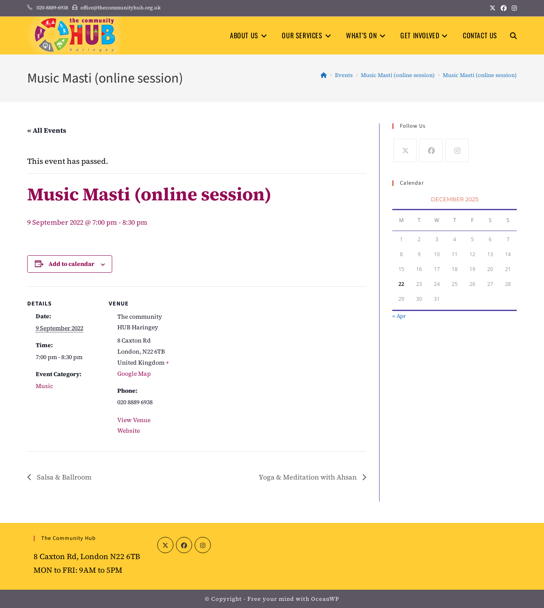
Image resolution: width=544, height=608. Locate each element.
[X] (405, 150)
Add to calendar (71, 264)
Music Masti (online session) (480, 75)
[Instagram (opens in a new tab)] (513, 8)
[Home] (323, 75)
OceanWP (325, 598)
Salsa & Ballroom (63, 477)
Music (44, 386)
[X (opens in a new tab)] (492, 8)
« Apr (399, 316)
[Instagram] (457, 150)
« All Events (46, 130)
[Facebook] (431, 150)
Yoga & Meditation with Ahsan (308, 477)
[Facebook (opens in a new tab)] (503, 8)
